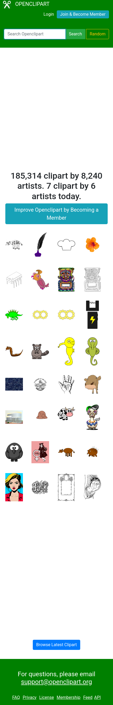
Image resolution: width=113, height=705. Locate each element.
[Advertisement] (56, 111)
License (46, 697)
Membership (68, 697)
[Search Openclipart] (35, 34)
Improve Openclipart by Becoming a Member (56, 214)
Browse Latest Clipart (56, 644)
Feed (87, 697)
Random (98, 33)
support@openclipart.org (56, 682)
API (97, 697)
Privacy (30, 697)
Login (48, 14)
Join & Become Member (83, 14)
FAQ (16, 697)
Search (75, 33)
